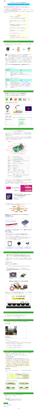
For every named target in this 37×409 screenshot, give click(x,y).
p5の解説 (12, 75)
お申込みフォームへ (6, 406)
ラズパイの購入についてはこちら (9, 216)
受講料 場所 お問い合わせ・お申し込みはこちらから (18, 38)
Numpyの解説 (28, 83)
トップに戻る (18, 126)
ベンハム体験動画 (18, 301)
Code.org (8, 50)
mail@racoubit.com (9, 404)
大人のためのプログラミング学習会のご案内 (11, 380)
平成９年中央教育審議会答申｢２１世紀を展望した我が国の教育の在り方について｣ (15, 358)
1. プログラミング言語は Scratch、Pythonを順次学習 (17, 18)
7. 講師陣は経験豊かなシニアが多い (15, 35)
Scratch (19, 51)
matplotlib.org (23, 84)
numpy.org (24, 83)
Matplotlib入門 (28, 84)
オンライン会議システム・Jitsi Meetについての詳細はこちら (14, 345)
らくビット (5, 1)
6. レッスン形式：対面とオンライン (15, 33)
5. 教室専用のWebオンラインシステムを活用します (17, 30)
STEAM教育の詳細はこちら (9, 262)
